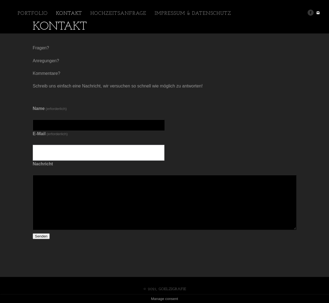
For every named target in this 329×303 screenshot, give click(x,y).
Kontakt (69, 13)
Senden (41, 236)
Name (50, 108)
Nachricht (43, 164)
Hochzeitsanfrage (118, 13)
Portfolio (33, 13)
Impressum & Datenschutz (193, 13)
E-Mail (50, 133)
